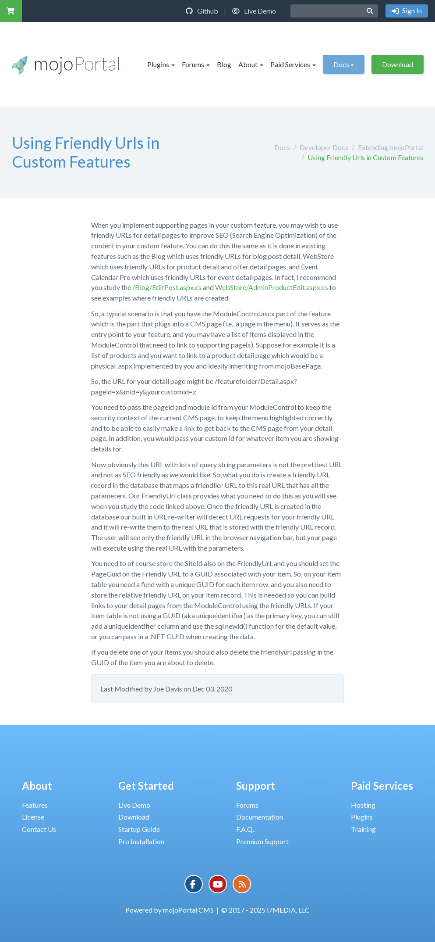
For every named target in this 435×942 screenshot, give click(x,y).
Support (255, 785)
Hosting (363, 805)
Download (397, 64)
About (250, 64)
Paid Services (293, 64)
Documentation (259, 817)
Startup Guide (139, 829)
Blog (224, 64)
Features (35, 805)
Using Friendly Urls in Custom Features (366, 157)
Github (202, 11)
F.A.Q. (245, 829)
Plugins (161, 64)
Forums (196, 64)
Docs (343, 64)
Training (363, 829)
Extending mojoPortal (391, 147)
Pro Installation (141, 841)
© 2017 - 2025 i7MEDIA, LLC (265, 910)
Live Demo (254, 11)
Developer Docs (324, 147)
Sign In (411, 10)
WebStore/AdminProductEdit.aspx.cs (271, 287)
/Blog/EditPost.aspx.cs (167, 287)
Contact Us (39, 829)
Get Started (146, 785)
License (33, 817)
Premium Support (262, 841)
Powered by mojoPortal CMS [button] (169, 910)
